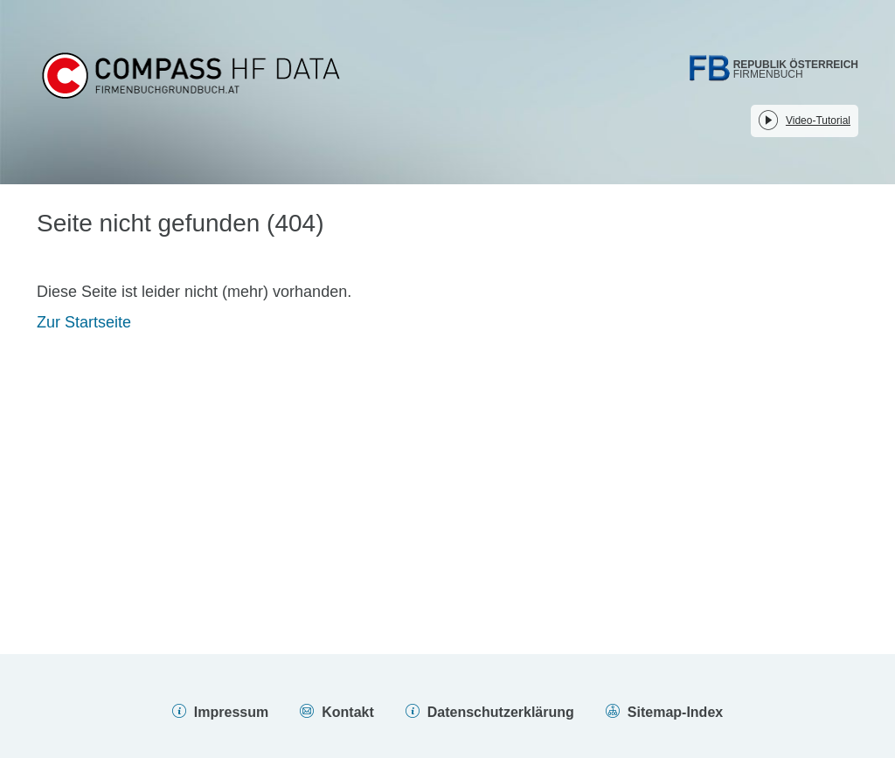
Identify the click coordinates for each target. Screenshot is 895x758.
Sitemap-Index (675, 712)
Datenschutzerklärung (500, 712)
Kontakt (348, 712)
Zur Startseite (84, 322)
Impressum (231, 712)
